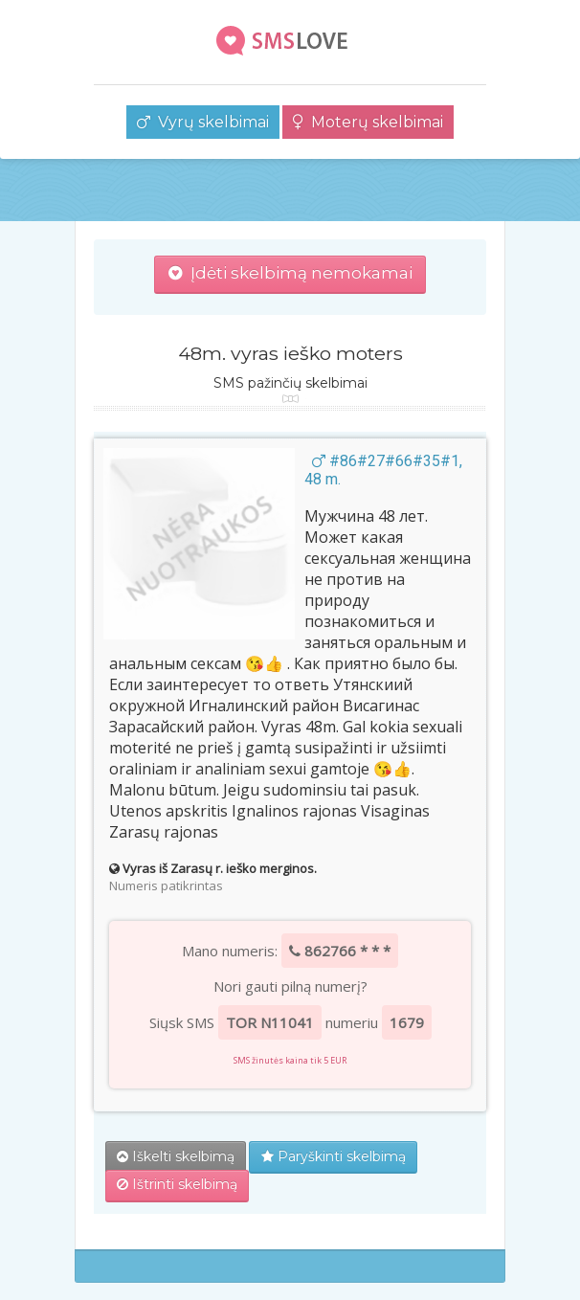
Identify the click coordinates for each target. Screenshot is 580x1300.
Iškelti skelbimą (175, 1156)
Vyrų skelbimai (203, 122)
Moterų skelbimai (368, 122)
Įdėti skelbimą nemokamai (290, 272)
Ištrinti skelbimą (177, 1184)
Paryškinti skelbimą (333, 1156)
